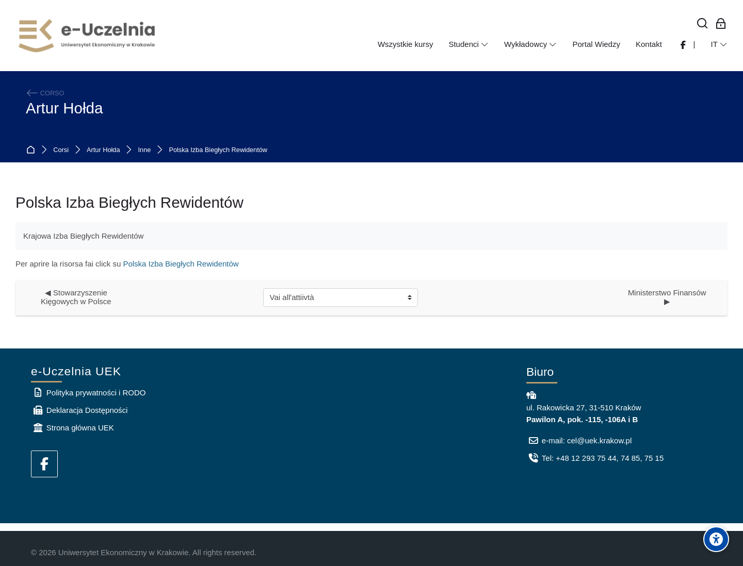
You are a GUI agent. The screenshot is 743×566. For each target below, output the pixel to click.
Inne (144, 150)
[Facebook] (44, 464)
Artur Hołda (64, 107)
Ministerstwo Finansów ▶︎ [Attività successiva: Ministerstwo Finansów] (669, 297)
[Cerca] (702, 24)
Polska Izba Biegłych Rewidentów (218, 150)
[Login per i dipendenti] (721, 24)
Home (33, 150)
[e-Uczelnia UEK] (87, 36)
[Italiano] (719, 44)
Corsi (61, 150)
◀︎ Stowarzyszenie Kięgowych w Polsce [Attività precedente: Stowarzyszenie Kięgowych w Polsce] (76, 297)
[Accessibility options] (716, 539)
